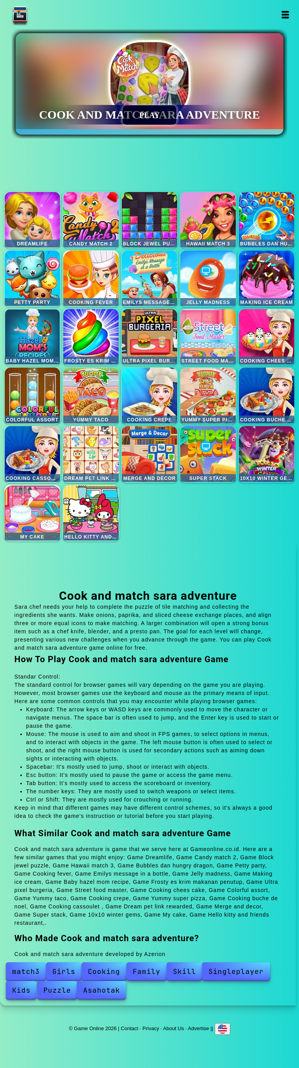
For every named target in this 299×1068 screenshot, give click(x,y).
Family (146, 971)
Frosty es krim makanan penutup (91, 336)
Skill (184, 971)
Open (285, 14)
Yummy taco (91, 395)
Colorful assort (32, 395)
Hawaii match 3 (208, 219)
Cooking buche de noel (266, 395)
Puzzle (57, 990)
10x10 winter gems (266, 454)
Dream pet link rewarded (91, 454)
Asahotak (101, 990)
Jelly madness (208, 278)
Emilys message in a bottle (149, 278)
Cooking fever (91, 278)
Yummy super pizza (208, 395)
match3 (26, 971)
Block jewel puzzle (149, 219)
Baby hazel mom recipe (32, 336)
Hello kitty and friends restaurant (91, 512)
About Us (173, 1028)
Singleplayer (236, 971)
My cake (32, 512)
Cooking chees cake (266, 336)
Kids (21, 990)
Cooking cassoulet (32, 454)
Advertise (198, 1028)
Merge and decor (149, 454)
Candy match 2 (91, 219)
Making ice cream (266, 278)
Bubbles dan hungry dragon (266, 219)
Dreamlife (32, 219)
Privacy (150, 1028)
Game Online (44, 14)
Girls (63, 971)
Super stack (208, 454)
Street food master (208, 336)
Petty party (32, 278)
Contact (129, 1028)
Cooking (104, 971)
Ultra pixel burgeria (149, 336)
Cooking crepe (149, 395)
